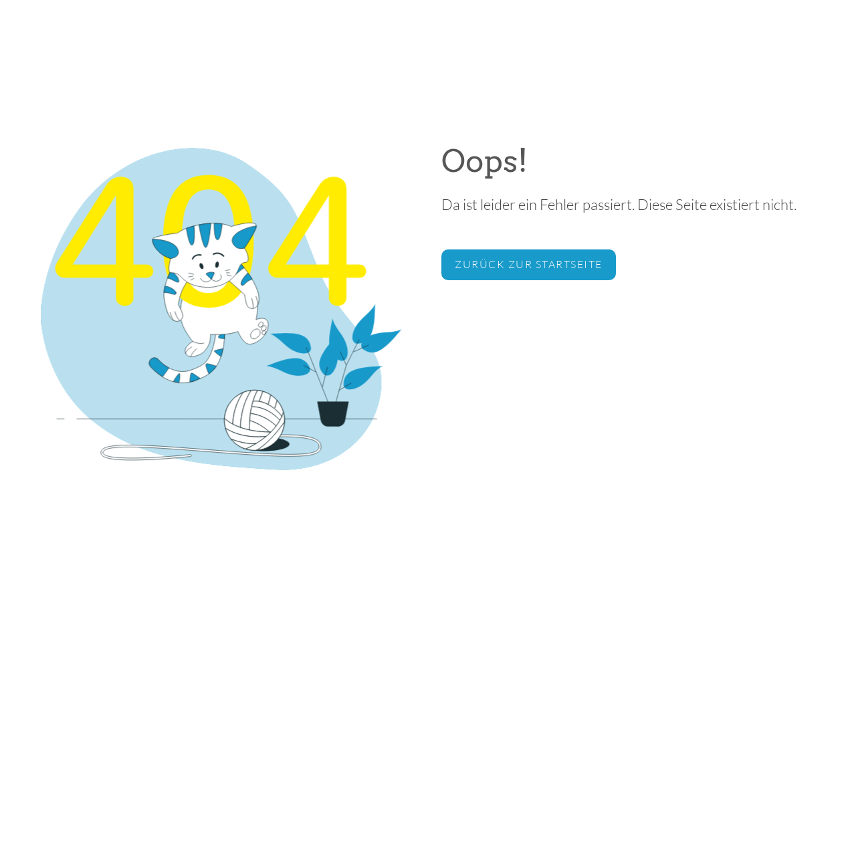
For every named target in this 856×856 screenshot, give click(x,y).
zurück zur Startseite (529, 264)
